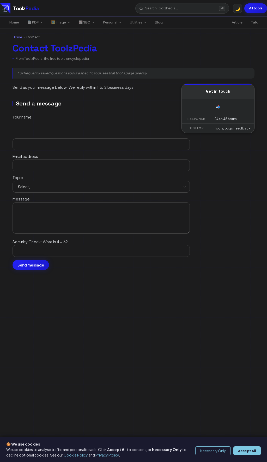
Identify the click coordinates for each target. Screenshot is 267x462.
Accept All (247, 451)
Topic (18, 177)
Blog (159, 22)
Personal (112, 22)
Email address (25, 156)
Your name (22, 116)
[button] (182, 8)
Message (21, 198)
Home (14, 22)
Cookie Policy (76, 455)
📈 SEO (86, 22)
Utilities (138, 22)
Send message (30, 265)
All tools (255, 8)
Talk (254, 22)
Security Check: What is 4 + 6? (40, 241)
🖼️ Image (60, 22)
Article (237, 22)
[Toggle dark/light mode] (237, 8)
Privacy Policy (107, 455)
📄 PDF (35, 22)
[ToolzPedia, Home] (19, 8)
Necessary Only (213, 451)
